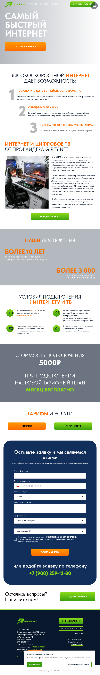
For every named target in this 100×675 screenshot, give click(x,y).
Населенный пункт (20, 492)
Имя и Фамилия (21, 471)
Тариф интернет (19, 516)
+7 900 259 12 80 (24, 315)
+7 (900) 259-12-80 (50, 573)
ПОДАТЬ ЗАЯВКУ (50, 552)
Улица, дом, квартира (23, 502)
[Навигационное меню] (94, 6)
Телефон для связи (22, 481)
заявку (33, 310)
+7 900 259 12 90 (35, 649)
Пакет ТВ (17, 526)
